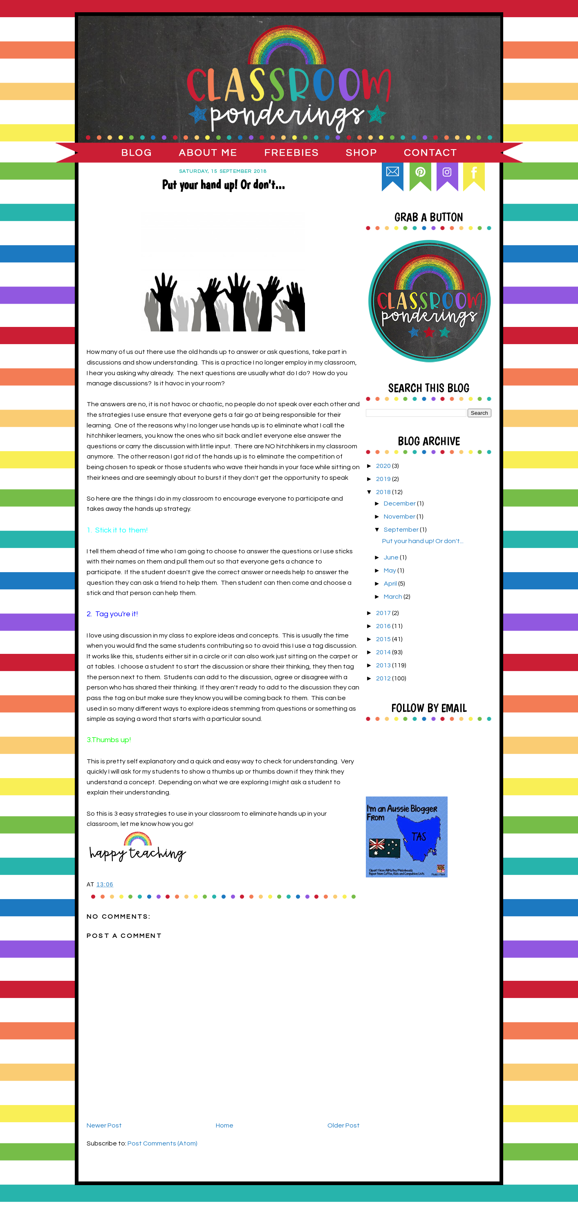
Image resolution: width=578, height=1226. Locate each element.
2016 (384, 626)
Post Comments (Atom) (162, 1143)
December (400, 503)
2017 (384, 613)
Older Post (343, 1125)
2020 (384, 466)
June (392, 557)
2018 (384, 492)
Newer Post (104, 1125)
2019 (384, 479)
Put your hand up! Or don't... (423, 541)
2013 (384, 665)
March (393, 596)
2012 (384, 678)
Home (224, 1125)
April (391, 583)
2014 (384, 652)
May (390, 570)
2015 (384, 639)
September (402, 529)
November (400, 516)
